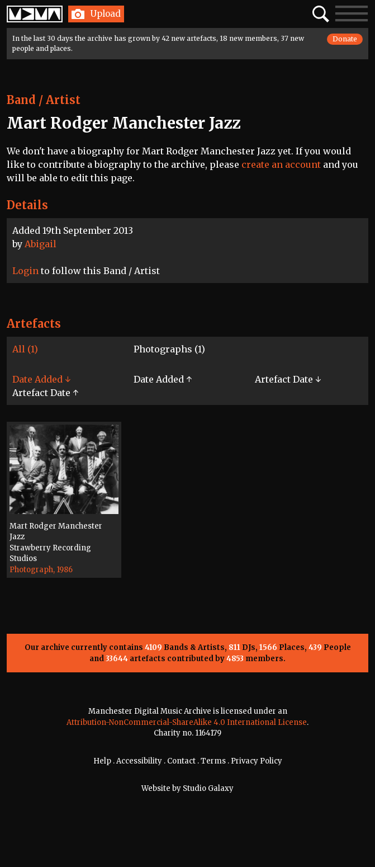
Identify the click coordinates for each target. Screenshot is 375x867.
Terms (213, 761)
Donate (345, 39)
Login (25, 270)
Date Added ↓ (41, 379)
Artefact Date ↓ (288, 379)
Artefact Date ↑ (45, 392)
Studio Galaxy (208, 788)
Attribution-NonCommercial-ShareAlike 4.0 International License (187, 722)
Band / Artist (43, 100)
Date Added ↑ (163, 379)
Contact (181, 761)
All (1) (25, 349)
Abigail (40, 243)
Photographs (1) (169, 349)
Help (102, 761)
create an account (281, 164)
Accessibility (139, 761)
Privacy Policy (256, 761)
